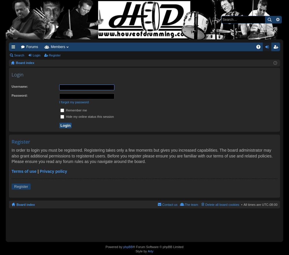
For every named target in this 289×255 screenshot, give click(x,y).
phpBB (128, 247)
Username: (20, 86)
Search (269, 19)
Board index (25, 204)
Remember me (73, 110)
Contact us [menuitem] (169, 204)
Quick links (14, 48)
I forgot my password (74, 102)
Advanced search (277, 19)
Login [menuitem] (268, 48)
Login (36, 55)
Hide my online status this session (87, 116)
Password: (20, 95)
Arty (150, 251)
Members (58, 47)
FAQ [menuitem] (260, 48)
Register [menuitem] (277, 48)
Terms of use (24, 171)
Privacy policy (53, 171)
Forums (32, 47)
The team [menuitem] (191, 204)
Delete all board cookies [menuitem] (222, 204)
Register (55, 55)
